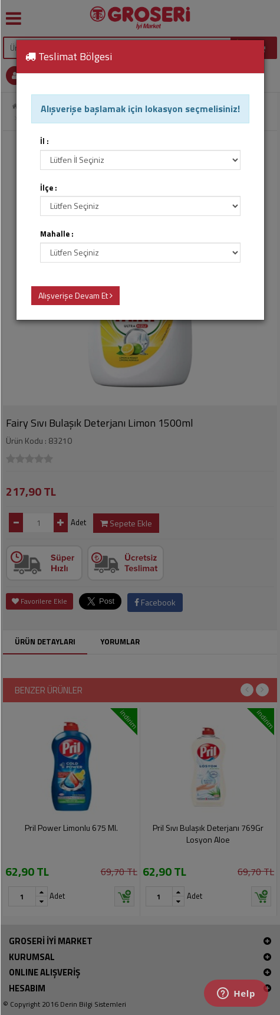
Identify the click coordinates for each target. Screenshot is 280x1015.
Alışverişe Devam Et (75, 295)
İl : (44, 141)
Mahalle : (57, 234)
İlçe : (48, 188)
